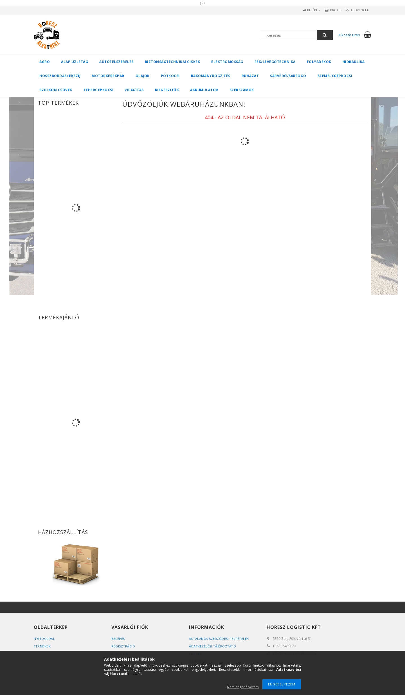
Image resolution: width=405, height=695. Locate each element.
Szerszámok (242, 90)
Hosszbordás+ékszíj (59, 75)
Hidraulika (354, 61)
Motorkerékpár (108, 75)
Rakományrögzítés (210, 75)
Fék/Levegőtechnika (275, 61)
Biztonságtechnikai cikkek (172, 61)
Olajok (143, 75)
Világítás (134, 90)
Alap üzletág (74, 61)
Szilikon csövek (55, 90)
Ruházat (250, 75)
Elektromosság (227, 61)
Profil (330, 10)
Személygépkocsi (335, 75)
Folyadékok (319, 61)
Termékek (42, 646)
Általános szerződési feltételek (219, 638)
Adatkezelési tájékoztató (212, 646)
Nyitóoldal (44, 638)
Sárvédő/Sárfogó (288, 75)
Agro (44, 61)
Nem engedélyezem (243, 687)
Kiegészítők (167, 90)
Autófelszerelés (116, 61)
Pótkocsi (170, 75)
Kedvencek (358, 10)
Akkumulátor (204, 90)
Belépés (305, 10)
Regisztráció (123, 646)
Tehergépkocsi (99, 90)
